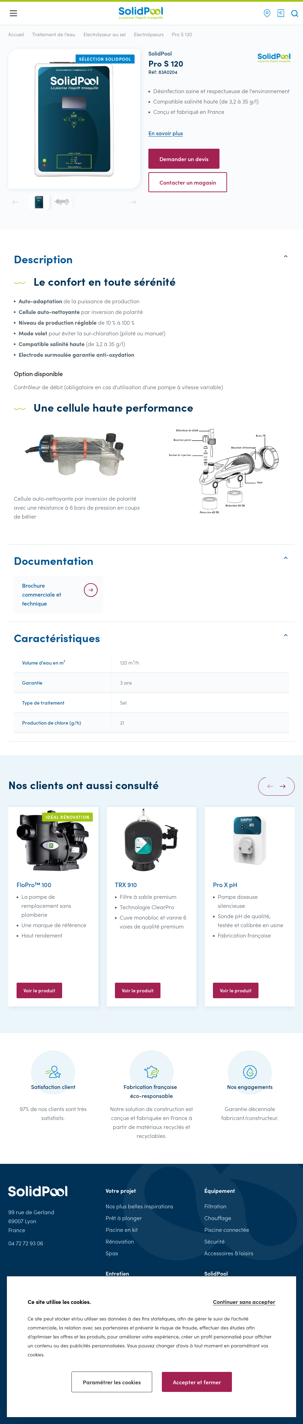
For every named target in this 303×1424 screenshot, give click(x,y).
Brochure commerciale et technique (41, 594)
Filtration (215, 1206)
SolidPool (216, 1273)
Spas (112, 1253)
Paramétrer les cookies (112, 1382)
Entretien (117, 1273)
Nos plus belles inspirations (139, 1206)
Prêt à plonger (124, 1217)
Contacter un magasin (187, 182)
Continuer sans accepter (244, 1301)
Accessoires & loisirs (228, 1253)
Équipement (219, 1190)
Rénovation (120, 1241)
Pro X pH (225, 884)
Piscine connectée (226, 1229)
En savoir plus (165, 133)
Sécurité (214, 1241)
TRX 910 (126, 884)
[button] (15, 202)
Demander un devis (183, 159)
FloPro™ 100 (34, 884)
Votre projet (121, 1190)
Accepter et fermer (197, 1382)
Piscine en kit (122, 1229)
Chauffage (217, 1217)
